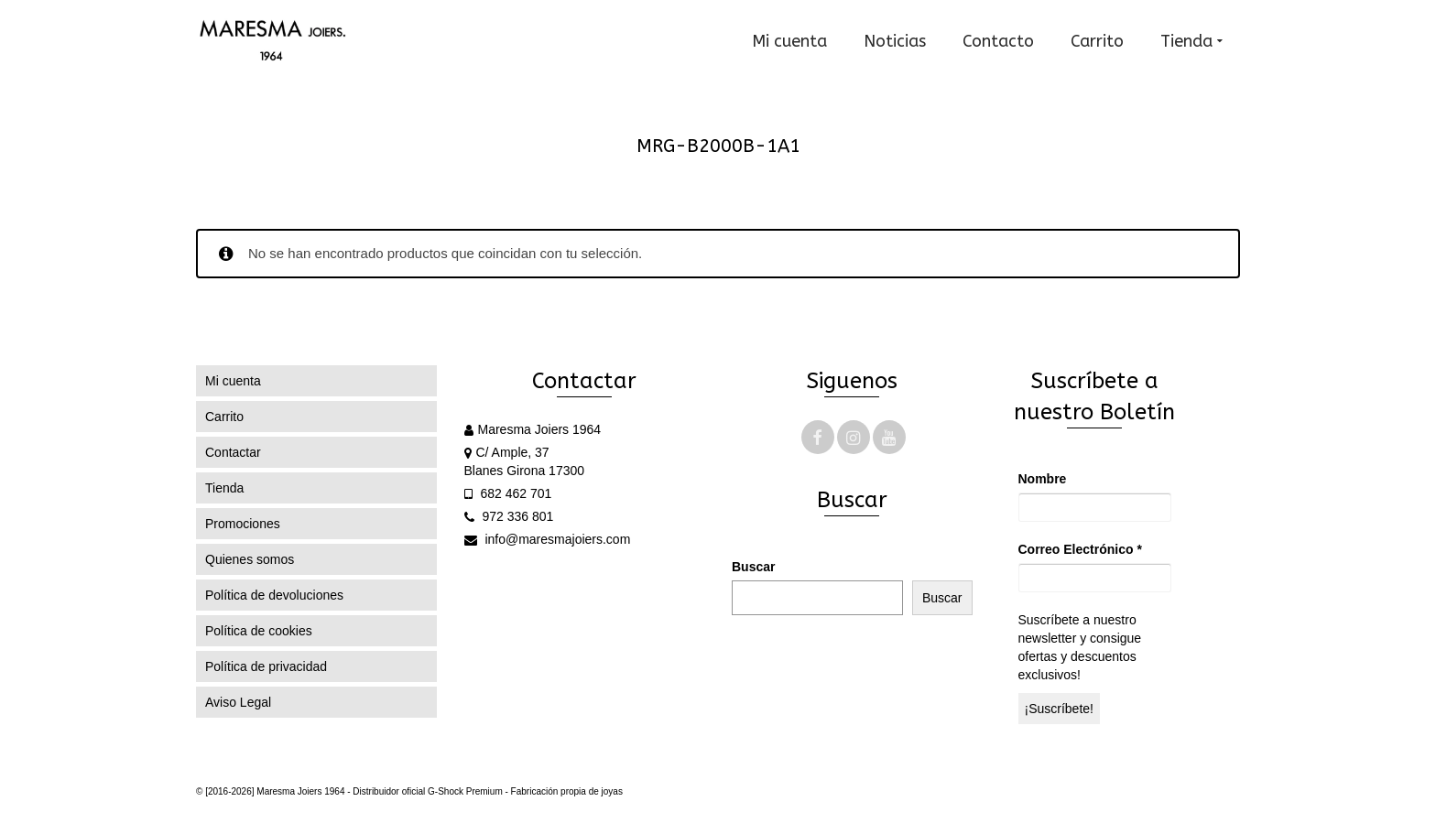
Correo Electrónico (1080, 549)
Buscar (753, 566)
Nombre (1042, 478)
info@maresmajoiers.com (547, 539)
